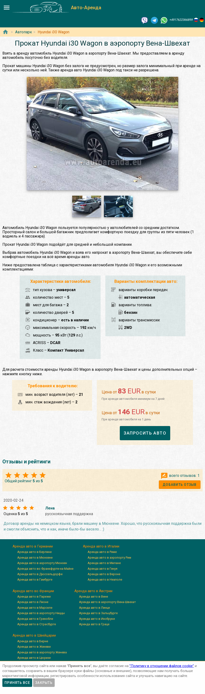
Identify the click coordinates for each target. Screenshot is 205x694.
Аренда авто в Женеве (34, 646)
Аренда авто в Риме (102, 552)
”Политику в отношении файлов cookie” (161, 666)
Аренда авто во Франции (33, 591)
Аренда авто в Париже (34, 596)
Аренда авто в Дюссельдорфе (39, 574)
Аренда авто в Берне (32, 641)
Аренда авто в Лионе (32, 602)
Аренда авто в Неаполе (105, 579)
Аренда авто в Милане (104, 563)
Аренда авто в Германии (33, 546)
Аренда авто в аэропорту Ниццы (41, 613)
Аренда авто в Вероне (104, 574)
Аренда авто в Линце (94, 607)
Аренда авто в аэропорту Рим (109, 557)
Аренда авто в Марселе (34, 607)
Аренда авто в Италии (101, 546)
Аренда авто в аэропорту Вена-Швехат (107, 602)
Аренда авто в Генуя (102, 568)
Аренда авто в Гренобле (35, 619)
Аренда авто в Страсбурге (36, 624)
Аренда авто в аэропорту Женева (42, 652)
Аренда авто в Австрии (93, 591)
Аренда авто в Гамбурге (34, 579)
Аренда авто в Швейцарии (34, 635)
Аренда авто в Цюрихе (34, 658)
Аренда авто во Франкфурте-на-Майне (45, 568)
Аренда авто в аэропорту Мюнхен (42, 563)
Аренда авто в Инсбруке (97, 619)
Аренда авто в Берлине (34, 552)
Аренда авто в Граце (94, 624)
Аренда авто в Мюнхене (35, 557)
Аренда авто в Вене (93, 596)
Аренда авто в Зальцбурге (98, 613)
